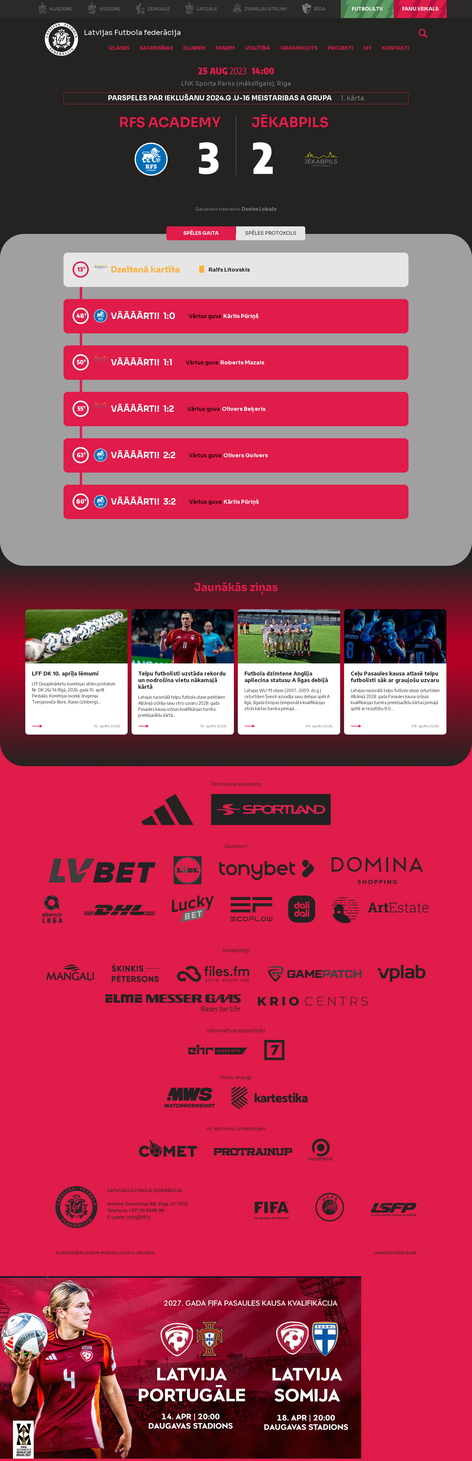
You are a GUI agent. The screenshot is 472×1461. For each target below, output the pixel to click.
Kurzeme (55, 8)
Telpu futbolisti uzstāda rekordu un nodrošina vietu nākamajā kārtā (182, 680)
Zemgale (152, 8)
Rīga (314, 8)
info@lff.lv (138, 1217)
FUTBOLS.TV (367, 9)
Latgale (201, 8)
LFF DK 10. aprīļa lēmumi (65, 673)
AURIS (411, 1253)
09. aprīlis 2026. (289, 726)
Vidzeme (103, 8)
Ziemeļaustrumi (259, 8)
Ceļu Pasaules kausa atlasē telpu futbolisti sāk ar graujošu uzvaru (395, 676)
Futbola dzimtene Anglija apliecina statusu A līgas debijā (286, 676)
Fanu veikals (420, 9)
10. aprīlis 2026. (76, 726)
